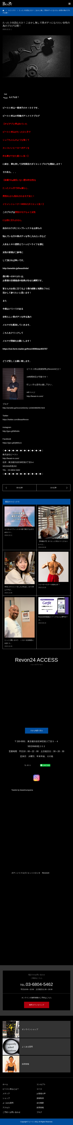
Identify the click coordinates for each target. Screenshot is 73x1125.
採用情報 (40, 1107)
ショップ (6, 1098)
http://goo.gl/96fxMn (11, 431)
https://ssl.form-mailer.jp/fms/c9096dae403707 (25, 349)
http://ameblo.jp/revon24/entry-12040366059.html (24, 408)
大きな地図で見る (36, 730)
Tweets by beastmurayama (22, 790)
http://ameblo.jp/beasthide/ (16, 268)
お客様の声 (41, 1093)
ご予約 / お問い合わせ (11, 1112)
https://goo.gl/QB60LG (12, 443)
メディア (6, 1093)
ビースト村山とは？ (11, 1089)
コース (39, 1089)
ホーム (5, 1084)
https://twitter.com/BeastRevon (16, 419)
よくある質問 (8, 1103)
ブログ (39, 1112)
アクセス (6, 1107)
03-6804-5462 (39, 984)
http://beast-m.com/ (35, 396)
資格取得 (40, 1098)
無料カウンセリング (36, 1005)
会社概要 (40, 1103)
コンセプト (41, 1084)
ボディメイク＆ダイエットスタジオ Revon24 (30, 873)
